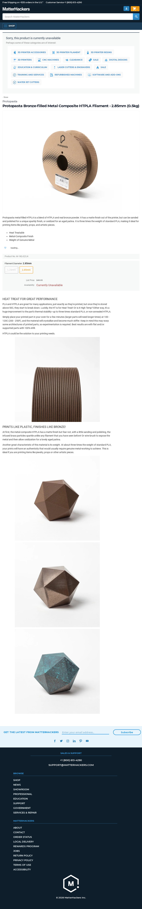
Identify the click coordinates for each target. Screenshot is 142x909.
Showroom (21, 789)
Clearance (74, 60)
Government (22, 808)
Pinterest (81, 741)
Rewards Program (26, 846)
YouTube (87, 741)
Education (20, 798)
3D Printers (22, 60)
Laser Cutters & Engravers (71, 67)
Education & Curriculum (30, 67)
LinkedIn (74, 741)
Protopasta (9, 101)
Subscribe (127, 732)
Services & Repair (25, 812)
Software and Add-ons (104, 75)
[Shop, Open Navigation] (9, 26)
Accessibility (22, 869)
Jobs (16, 850)
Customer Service (55, 2)
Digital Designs (115, 60)
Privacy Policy (23, 860)
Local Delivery (23, 841)
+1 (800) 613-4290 (73, 2)
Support (19, 803)
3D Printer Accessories (29, 52)
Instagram (68, 741)
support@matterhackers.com (71, 765)
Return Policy (23, 855)
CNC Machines (48, 60)
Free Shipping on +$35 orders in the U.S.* (22, 2)
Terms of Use (22, 864)
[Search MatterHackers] (136, 16)
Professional (22, 794)
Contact (19, 832)
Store (6, 97)
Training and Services (28, 75)
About (17, 827)
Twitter (61, 741)
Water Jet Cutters (26, 82)
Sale (93, 60)
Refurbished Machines (66, 75)
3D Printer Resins (99, 52)
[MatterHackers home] (71, 884)
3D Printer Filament (66, 52)
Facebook (55, 741)
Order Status (22, 837)
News (17, 784)
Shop (16, 780)
